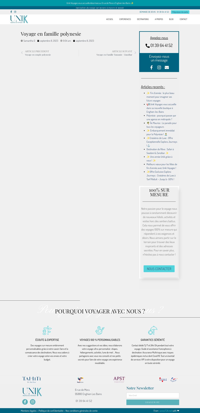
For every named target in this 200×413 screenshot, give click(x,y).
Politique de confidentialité (51, 410)
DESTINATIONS (143, 19)
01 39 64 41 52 (163, 12)
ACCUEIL (109, 19)
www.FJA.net (165, 410)
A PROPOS (159, 19)
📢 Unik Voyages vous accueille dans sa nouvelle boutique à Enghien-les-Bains (161, 108)
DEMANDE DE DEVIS (148, 12)
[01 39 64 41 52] (148, 46)
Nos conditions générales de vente (82, 410)
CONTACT (183, 19)
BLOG (171, 19)
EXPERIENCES (125, 19)
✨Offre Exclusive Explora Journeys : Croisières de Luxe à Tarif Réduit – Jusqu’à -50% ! (161, 175)
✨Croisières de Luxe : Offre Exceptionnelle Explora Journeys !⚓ (162, 141)
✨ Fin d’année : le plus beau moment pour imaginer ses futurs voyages (160, 96)
